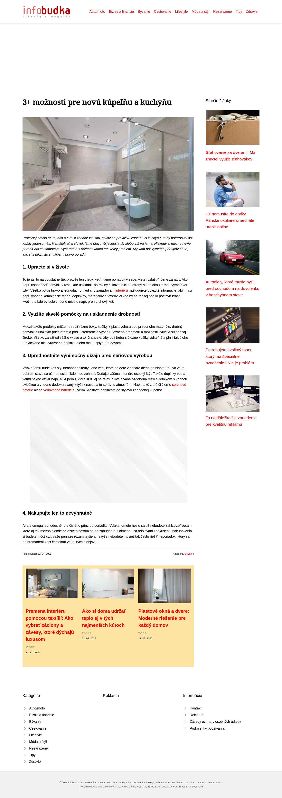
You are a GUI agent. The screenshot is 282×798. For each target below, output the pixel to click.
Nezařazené (222, 11)
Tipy (239, 11)
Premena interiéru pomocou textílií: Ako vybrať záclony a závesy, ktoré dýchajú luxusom (50, 625)
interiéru (121, 290)
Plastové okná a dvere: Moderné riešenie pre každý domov (163, 618)
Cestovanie (162, 11)
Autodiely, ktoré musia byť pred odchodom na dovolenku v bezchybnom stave (232, 288)
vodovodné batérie (57, 390)
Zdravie (252, 11)
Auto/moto (97, 11)
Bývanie (144, 11)
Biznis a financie (121, 11)
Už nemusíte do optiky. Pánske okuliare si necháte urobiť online (230, 220)
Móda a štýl (200, 11)
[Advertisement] (141, 52)
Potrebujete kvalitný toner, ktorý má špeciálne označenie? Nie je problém (230, 356)
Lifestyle (181, 11)
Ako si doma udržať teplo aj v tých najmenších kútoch (104, 618)
